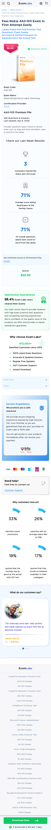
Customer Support (14, 490)
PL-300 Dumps (25, 759)
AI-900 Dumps (24, 715)
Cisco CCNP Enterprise (24, 749)
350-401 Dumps (24, 773)
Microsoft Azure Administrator (24, 720)
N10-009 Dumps (24, 754)
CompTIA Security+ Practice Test (25, 676)
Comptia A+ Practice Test (24, 705)
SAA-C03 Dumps (24, 701)
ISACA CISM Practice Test (24, 807)
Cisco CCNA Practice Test (24, 735)
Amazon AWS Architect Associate (24, 764)
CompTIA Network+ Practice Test (25, 691)
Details (7, 261)
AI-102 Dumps (24, 744)
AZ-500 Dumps (24, 803)
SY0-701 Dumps (24, 681)
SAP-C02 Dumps (24, 725)
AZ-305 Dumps (24, 730)
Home (4, 10)
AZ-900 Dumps (24, 769)
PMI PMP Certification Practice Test (24, 778)
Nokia (6, 107)
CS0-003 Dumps (24, 788)
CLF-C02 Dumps (24, 798)
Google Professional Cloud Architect (24, 793)
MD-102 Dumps (25, 783)
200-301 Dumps (24, 696)
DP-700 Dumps (24, 710)
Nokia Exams (16, 10)
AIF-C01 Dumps (24, 739)
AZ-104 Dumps (25, 686)
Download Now (25, 820)
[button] (23, 648)
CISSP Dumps (24, 812)
